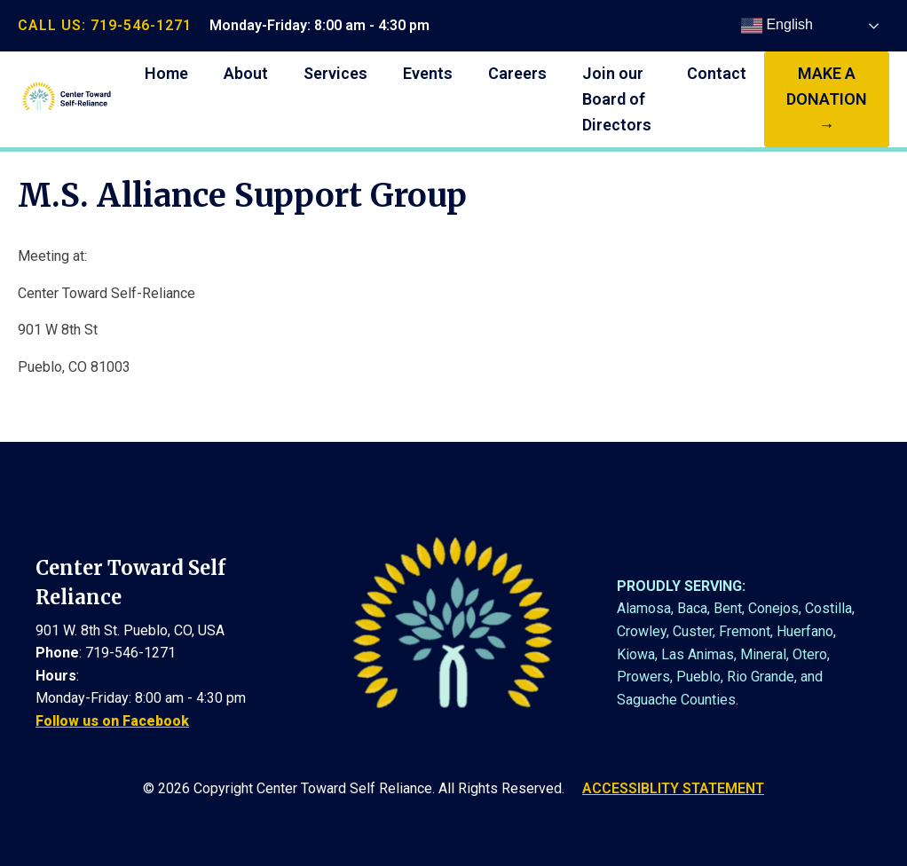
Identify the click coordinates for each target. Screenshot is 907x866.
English (777, 25)
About (246, 73)
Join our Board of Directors (616, 99)
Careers (517, 73)
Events (428, 73)
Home (166, 73)
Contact (716, 73)
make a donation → (826, 99)
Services (335, 73)
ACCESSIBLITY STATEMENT (673, 788)
